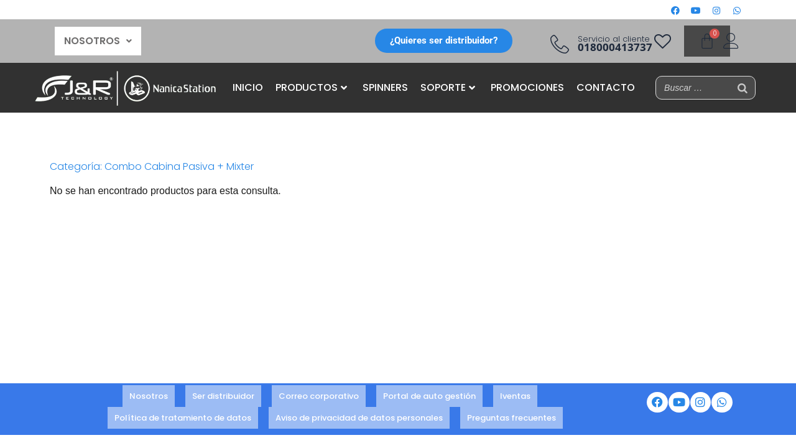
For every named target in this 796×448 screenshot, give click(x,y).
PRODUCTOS (311, 87)
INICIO (248, 87)
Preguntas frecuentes (511, 414)
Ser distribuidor (223, 397)
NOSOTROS (98, 41)
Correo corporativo (319, 397)
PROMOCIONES (527, 87)
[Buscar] (742, 88)
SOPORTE (447, 87)
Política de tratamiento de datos (182, 414)
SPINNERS (385, 87)
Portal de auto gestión (429, 397)
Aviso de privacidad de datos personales (359, 414)
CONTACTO (605, 87)
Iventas (515, 397)
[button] (98, 41)
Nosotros (148, 397)
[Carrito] (707, 41)
